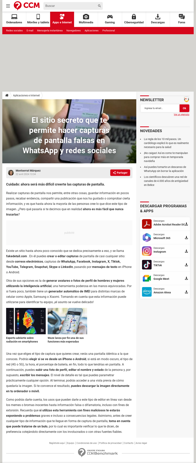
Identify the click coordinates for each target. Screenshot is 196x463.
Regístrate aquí (57, 443)
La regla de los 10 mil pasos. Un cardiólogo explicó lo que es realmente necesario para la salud (166, 143)
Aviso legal (141, 443)
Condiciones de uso (87, 443)
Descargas (158, 19)
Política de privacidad (110, 443)
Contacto (128, 443)
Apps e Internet (62, 19)
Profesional (108, 30)
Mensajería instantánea (50, 30)
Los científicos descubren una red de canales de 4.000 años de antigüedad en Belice (166, 180)
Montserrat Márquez (28, 170)
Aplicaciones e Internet (26, 95)
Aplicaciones (92, 30)
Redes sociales (14, 30)
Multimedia (86, 19)
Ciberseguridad (134, 19)
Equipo (70, 443)
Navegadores (73, 30)
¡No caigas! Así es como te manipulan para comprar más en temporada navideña (166, 157)
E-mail (30, 30)
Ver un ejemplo (181, 114)
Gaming (110, 19)
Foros (181, 19)
